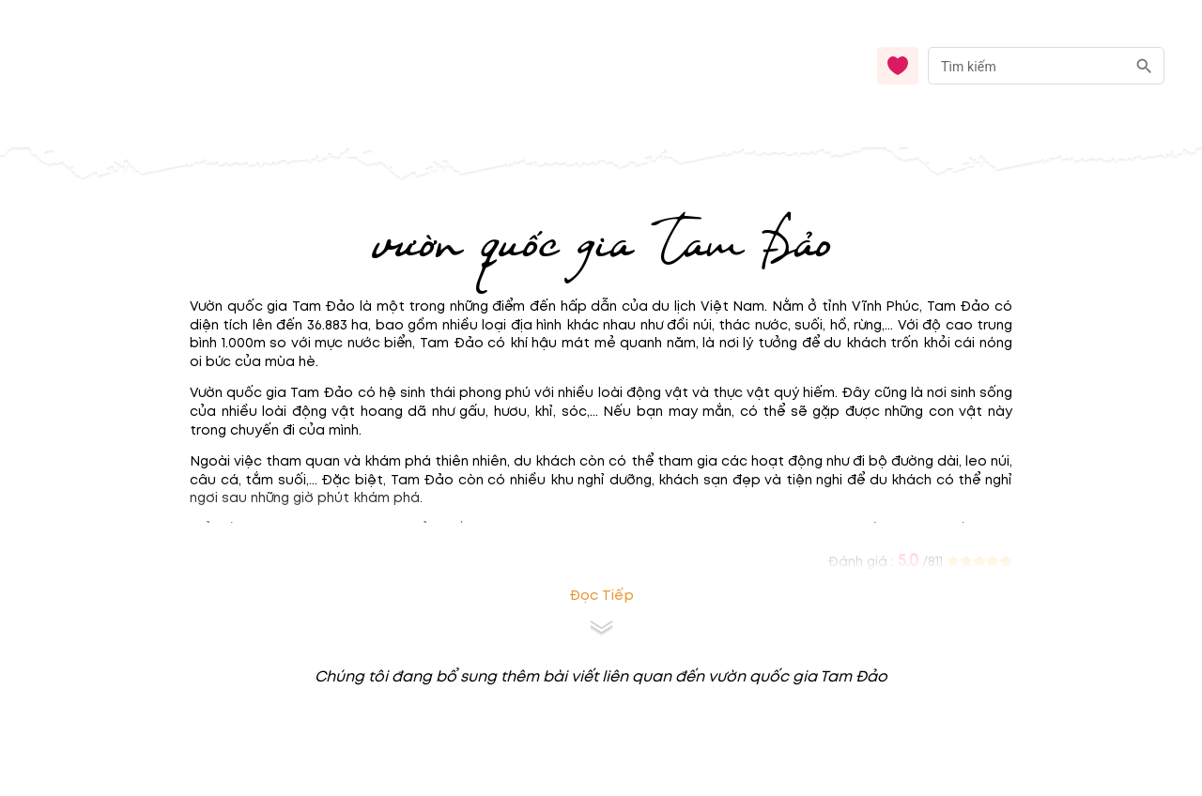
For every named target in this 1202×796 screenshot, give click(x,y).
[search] (1144, 66)
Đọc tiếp (601, 596)
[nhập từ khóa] (1026, 65)
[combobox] (1046, 66)
